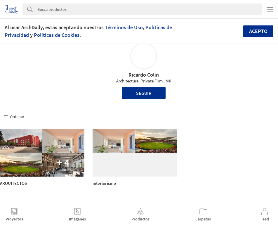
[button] (14, 117)
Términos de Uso (124, 27)
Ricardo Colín (143, 74)
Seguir (144, 93)
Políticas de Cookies (56, 35)
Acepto (258, 31)
